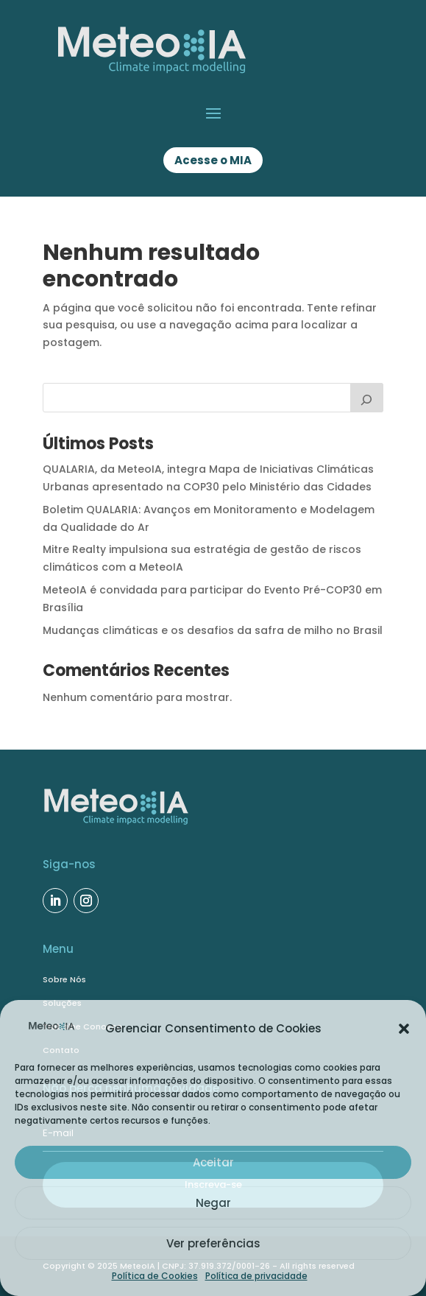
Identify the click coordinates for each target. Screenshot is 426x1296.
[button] (404, 1028)
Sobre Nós (64, 979)
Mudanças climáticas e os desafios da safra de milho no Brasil (213, 630)
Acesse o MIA (213, 160)
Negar (213, 1203)
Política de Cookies (155, 1275)
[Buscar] (367, 397)
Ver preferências (213, 1243)
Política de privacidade (256, 1275)
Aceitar (213, 1162)
